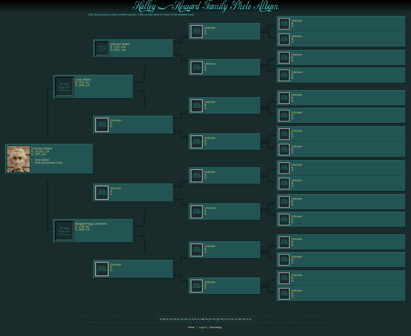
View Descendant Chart (49, 162)
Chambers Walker (41, 148)
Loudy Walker (83, 79)
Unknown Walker (120, 44)
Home (191, 327)
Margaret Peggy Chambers (91, 223)
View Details (42, 159)
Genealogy (216, 327)
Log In (202, 327)
